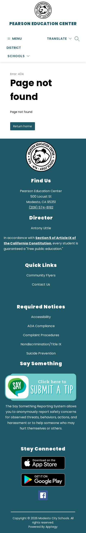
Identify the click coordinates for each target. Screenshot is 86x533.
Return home (22, 126)
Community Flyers (41, 275)
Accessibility (41, 317)
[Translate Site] (59, 38)
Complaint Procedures (41, 335)
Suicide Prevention (41, 353)
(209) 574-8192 (41, 207)
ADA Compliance (41, 326)
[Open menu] (14, 38)
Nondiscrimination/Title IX (41, 344)
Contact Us (41, 284)
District (14, 48)
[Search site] (77, 38)
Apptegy (52, 527)
